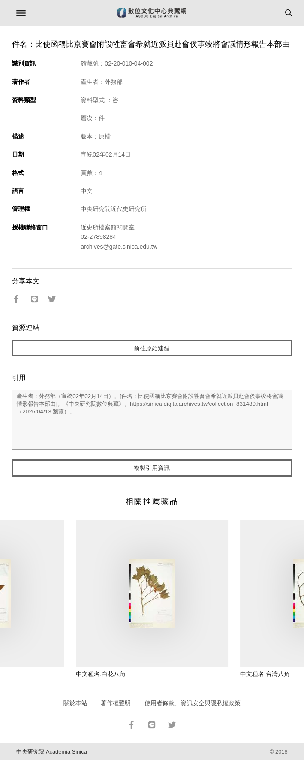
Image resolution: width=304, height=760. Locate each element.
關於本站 (75, 703)
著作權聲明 (116, 703)
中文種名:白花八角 (101, 673)
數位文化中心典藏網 (151, 13)
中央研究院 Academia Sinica (51, 751)
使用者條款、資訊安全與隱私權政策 (192, 703)
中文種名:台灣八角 (265, 673)
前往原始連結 (152, 348)
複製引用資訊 (152, 467)
